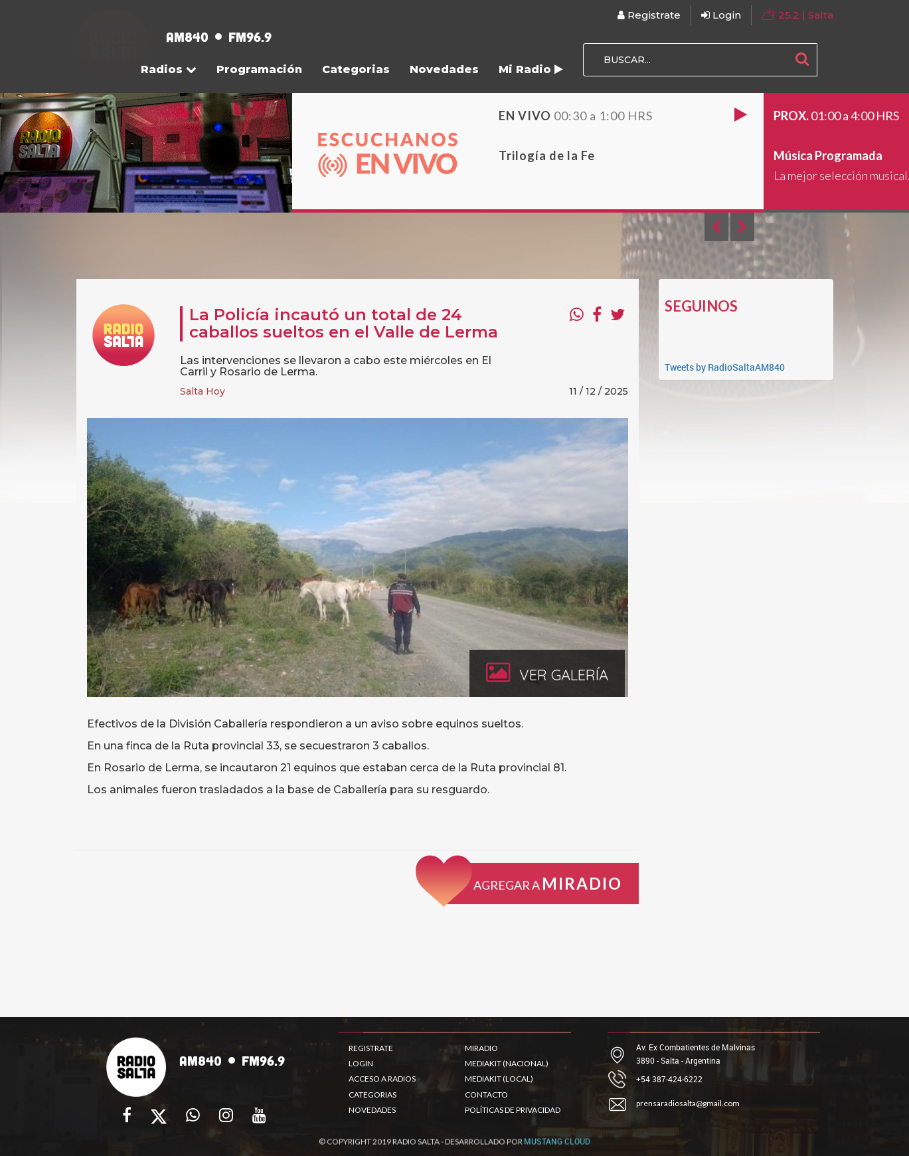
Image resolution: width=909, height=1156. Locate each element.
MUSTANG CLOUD (557, 1147)
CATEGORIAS (372, 1095)
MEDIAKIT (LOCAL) (499, 1079)
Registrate (649, 15)
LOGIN (361, 1063)
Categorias (356, 69)
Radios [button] (169, 69)
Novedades (444, 69)
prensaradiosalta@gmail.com (688, 1103)
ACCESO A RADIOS (382, 1079)
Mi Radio (531, 69)
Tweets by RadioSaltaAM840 (725, 367)
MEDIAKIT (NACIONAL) (506, 1063)
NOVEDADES (372, 1110)
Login (721, 15)
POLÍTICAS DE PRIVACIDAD (512, 1110)
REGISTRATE (371, 1048)
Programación (259, 69)
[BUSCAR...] (685, 59)
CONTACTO (486, 1095)
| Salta (797, 14)
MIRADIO (481, 1048)
